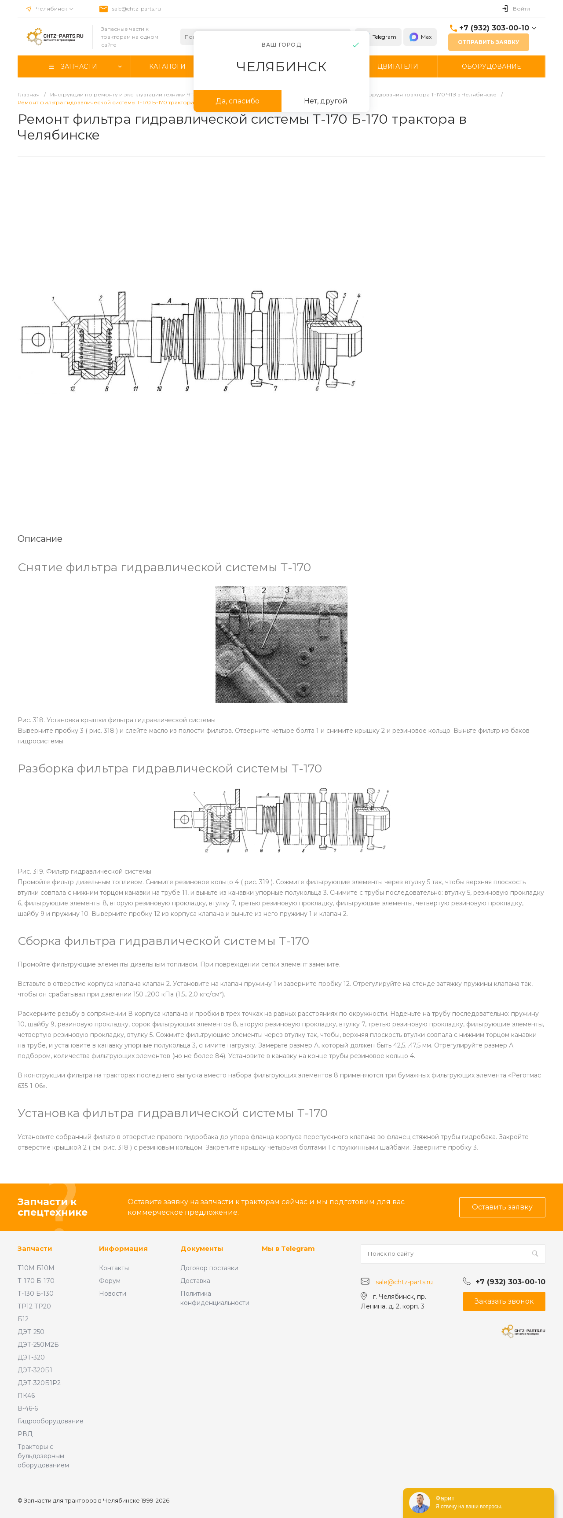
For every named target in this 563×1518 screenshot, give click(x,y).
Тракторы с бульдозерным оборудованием (43, 1456)
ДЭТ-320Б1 (35, 1370)
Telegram (378, 37)
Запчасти (35, 1248)
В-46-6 (28, 1408)
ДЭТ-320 (31, 1357)
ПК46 (26, 1396)
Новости (112, 1293)
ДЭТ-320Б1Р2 (39, 1383)
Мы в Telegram (288, 1248)
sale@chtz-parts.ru (136, 8)
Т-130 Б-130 (36, 1293)
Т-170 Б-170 (36, 1281)
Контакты (114, 1268)
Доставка (195, 1281)
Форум (110, 1281)
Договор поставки (209, 1268)
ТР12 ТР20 (34, 1306)
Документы (201, 1248)
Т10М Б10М (36, 1268)
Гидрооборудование (51, 1421)
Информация (123, 1248)
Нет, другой (325, 101)
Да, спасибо (238, 101)
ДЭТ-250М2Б (38, 1345)
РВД (25, 1434)
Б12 (23, 1319)
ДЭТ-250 (31, 1332)
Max (420, 37)
